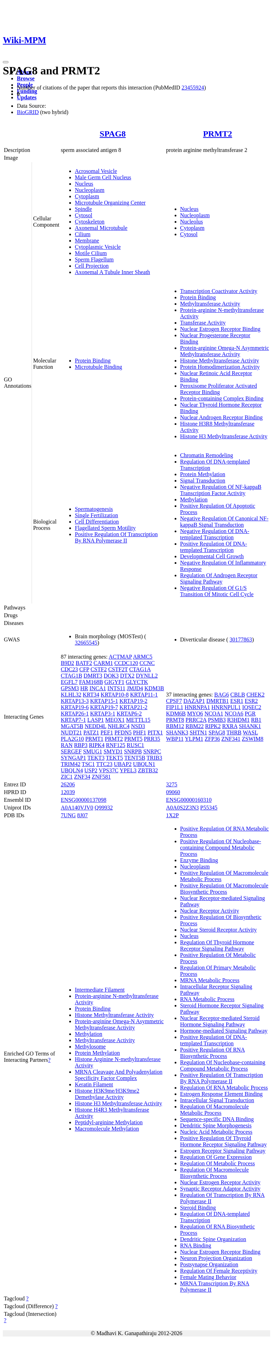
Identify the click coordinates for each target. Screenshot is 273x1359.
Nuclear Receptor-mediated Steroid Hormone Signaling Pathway (220, 1021)
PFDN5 (123, 732)
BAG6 (221, 695)
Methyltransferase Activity (210, 304)
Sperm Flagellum (94, 259)
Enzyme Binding (199, 860)
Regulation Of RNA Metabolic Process (224, 1088)
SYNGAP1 (73, 758)
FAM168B (91, 682)
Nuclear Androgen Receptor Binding (221, 417)
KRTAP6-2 (129, 714)
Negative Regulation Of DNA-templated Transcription (214, 534)
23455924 (193, 88)
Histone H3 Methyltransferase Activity (223, 436)
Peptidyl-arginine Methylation (109, 1122)
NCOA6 (234, 714)
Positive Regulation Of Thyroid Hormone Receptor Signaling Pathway (223, 1141)
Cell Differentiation (97, 522)
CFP (84, 669)
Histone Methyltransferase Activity (219, 361)
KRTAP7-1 (73, 720)
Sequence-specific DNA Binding (217, 1119)
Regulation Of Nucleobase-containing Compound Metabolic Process (223, 1065)
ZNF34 (82, 777)
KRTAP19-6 (75, 707)
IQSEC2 (251, 707)
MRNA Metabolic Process (210, 980)
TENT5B (134, 758)
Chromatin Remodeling (206, 455)
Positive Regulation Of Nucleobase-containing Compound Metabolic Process (220, 847)
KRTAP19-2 (133, 701)
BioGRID (28, 112)
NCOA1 (213, 714)
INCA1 (98, 688)
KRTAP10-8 (115, 695)
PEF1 (106, 732)
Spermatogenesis (94, 509)
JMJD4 (135, 688)
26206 (68, 784)
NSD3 (138, 726)
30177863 (240, 639)
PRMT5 (133, 739)
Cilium (82, 234)
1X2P (172, 815)
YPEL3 (128, 770)
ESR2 (251, 701)
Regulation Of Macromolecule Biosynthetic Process (214, 1173)
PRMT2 (217, 133)
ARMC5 (142, 657)
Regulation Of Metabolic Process (217, 1163)
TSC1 (88, 764)
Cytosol (83, 215)
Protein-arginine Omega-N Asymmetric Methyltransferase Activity (224, 351)
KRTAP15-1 (104, 701)
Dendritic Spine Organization (213, 1239)
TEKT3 (96, 758)
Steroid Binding (198, 1208)
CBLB (237, 695)
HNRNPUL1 (226, 707)
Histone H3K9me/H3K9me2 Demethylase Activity (107, 1094)
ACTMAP (120, 657)
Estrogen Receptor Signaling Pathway (223, 1151)
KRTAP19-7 (104, 707)
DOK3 (111, 676)
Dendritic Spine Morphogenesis (216, 1125)
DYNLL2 (147, 676)
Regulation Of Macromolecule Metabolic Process (214, 1110)
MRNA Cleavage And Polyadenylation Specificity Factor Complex (118, 1075)
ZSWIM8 (252, 739)
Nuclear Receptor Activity (209, 911)
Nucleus (84, 184)
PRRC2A (196, 720)
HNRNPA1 (197, 707)
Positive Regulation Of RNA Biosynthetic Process (212, 1053)
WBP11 (175, 739)
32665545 (86, 643)
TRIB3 (154, 758)
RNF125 (115, 745)
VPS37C (108, 770)
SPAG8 (113, 133)
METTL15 (138, 720)
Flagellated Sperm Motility (105, 528)
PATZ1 (91, 732)
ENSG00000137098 (83, 800)
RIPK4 (96, 745)
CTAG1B (71, 676)
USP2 (90, 770)
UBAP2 (123, 764)
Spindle (83, 209)
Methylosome (90, 1047)
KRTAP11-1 (144, 695)
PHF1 (139, 732)
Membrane (87, 241)
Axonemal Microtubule (101, 228)
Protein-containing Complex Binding (222, 398)
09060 (173, 792)
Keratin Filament (94, 1084)
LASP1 (95, 720)
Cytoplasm (87, 196)
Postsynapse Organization (209, 1264)
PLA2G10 (72, 739)
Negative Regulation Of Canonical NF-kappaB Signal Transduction (224, 521)
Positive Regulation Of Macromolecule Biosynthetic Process (224, 888)
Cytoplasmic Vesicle (98, 247)
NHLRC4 (119, 726)
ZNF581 (101, 777)
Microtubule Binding (98, 367)
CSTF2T (118, 669)
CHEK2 (255, 695)
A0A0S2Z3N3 (182, 808)
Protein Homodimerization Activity (220, 367)
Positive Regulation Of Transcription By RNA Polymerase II (116, 537)
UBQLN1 (144, 764)
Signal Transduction (202, 481)
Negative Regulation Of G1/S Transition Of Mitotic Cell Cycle (217, 591)
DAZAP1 (194, 701)
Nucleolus (191, 222)
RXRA (230, 726)
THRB (234, 732)
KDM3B (154, 688)
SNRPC (152, 751)
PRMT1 (94, 739)
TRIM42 (70, 764)
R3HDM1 (238, 720)
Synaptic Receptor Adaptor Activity (220, 1189)
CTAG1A (140, 669)
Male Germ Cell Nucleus (103, 177)
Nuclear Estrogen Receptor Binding (220, 329)
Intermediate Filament (100, 990)
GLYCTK (137, 682)
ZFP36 (212, 739)
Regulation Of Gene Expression (216, 1157)
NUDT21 (71, 732)
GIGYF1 (114, 682)
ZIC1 (67, 777)
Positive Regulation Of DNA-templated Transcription (213, 547)
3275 (171, 784)
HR (84, 688)
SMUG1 (92, 751)
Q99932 (104, 808)
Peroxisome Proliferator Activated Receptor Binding (218, 389)
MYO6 (195, 714)
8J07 (82, 815)
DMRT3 (93, 676)
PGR (250, 714)
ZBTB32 (148, 770)
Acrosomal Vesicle (96, 171)
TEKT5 (114, 758)
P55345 (208, 808)
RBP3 (80, 745)
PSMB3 (217, 720)
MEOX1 (115, 720)
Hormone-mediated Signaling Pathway (224, 1031)
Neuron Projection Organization (216, 1258)
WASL (250, 732)
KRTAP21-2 (133, 707)
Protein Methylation (202, 474)
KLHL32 (71, 695)
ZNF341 (230, 739)
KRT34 (91, 695)
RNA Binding (195, 1245)
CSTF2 (99, 669)
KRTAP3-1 (102, 714)
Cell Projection (92, 266)
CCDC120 (126, 663)
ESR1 (236, 701)
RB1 (256, 720)
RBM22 (195, 726)
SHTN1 (198, 732)
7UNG (68, 815)
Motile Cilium (91, 253)
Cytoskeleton (89, 222)
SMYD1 (113, 751)
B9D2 (67, 663)
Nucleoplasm (89, 190)
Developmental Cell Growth (212, 556)
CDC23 (69, 669)
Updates (27, 97)
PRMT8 (175, 720)
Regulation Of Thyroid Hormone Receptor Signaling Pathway (217, 945)
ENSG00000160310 (189, 800)
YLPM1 (194, 739)
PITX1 (155, 732)
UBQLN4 (72, 770)
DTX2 (127, 676)
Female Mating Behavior (208, 1277)
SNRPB (133, 751)
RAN (67, 745)
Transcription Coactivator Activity (219, 291)
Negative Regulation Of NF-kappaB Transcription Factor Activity (221, 490)
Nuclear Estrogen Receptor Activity (220, 1182)
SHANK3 (177, 732)
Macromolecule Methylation (107, 1129)
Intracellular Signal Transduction (217, 1100)
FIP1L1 (174, 707)
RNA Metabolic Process (207, 999)
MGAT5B (72, 726)
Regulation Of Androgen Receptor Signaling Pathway (219, 578)
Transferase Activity (203, 323)
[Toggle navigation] (5, 62)
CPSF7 (174, 701)
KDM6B (176, 714)
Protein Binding (93, 361)
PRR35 (152, 739)
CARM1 (103, 663)
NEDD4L (95, 726)
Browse (25, 78)
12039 (68, 792)
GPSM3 (70, 688)
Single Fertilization (96, 515)
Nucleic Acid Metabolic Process (216, 1132)
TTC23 (104, 764)
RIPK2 (213, 726)
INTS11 (116, 688)
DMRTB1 (217, 701)
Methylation (194, 499)
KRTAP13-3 (75, 701)
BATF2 (84, 663)
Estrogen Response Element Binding (221, 1094)
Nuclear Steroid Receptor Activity (218, 930)
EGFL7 (69, 682)
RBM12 (175, 726)
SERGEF (71, 751)
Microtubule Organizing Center (110, 203)
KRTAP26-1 (75, 714)
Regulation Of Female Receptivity (219, 1271)
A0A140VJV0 (77, 808)
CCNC (147, 663)
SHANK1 (250, 726)
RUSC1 (135, 745)
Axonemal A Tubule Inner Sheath (112, 272)
